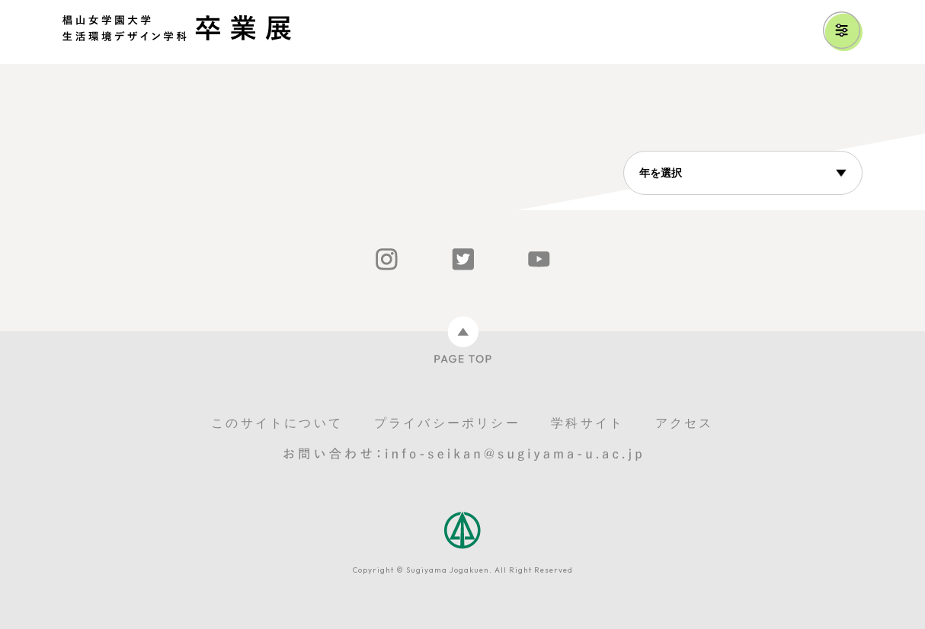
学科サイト (587, 423)
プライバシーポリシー (447, 423)
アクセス (684, 423)
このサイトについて (277, 423)
